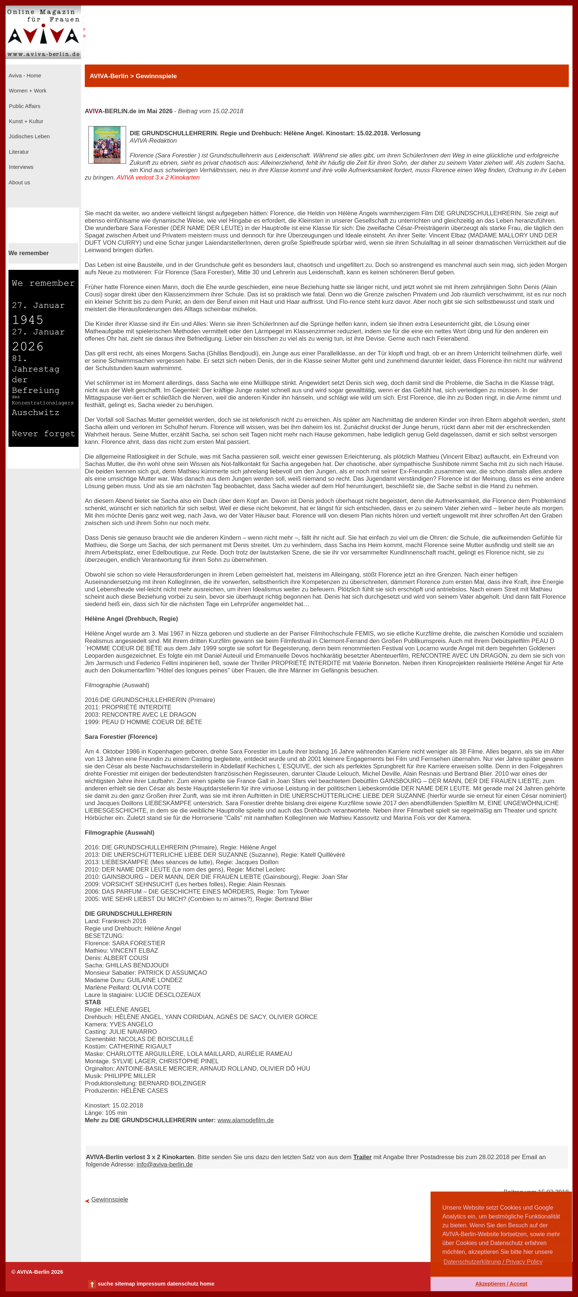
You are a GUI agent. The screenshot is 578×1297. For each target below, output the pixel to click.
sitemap (125, 1284)
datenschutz (183, 1284)
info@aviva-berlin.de (165, 1164)
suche (105, 1284)
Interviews (20, 167)
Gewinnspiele (109, 1199)
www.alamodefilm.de (245, 1120)
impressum (151, 1284)
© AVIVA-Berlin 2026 (37, 1272)
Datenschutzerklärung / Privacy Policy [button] (493, 1262)
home (207, 1284)
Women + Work (26, 91)
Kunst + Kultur (25, 121)
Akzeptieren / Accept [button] (501, 1284)
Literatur (18, 152)
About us (18, 182)
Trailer (362, 1157)
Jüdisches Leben (28, 136)
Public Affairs (23, 106)
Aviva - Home (24, 76)
